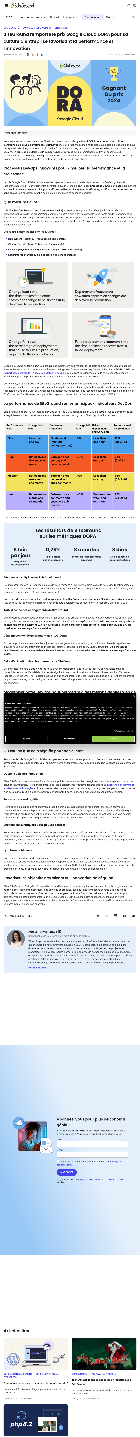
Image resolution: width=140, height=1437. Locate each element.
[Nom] (92, 1144)
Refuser (26, 739)
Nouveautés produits (32, 17)
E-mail (60, 1149)
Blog (9, 17)
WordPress (10, 1377)
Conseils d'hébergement (64, 17)
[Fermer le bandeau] (134, 696)
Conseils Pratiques (47, 1374)
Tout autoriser (113, 739)
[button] (133, 17)
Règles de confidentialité (90, 1179)
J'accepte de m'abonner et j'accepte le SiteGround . (89, 1163)
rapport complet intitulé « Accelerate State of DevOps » (35, 372)
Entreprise (61, 27)
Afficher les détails (122, 731)
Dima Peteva (48, 932)
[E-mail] (92, 1155)
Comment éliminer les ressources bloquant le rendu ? (36, 1383)
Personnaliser (70, 739)
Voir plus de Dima (37, 967)
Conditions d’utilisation (113, 1179)
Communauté (92, 17)
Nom (59, 1139)
